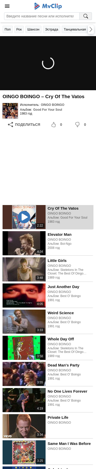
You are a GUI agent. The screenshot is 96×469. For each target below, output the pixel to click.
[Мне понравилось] (57, 124)
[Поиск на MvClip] (86, 16)
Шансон (33, 29)
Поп (8, 29)
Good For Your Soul (47, 109)
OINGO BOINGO (52, 105)
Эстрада (51, 29)
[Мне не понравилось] (81, 124)
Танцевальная (75, 29)
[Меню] (7, 6)
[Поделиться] (24, 124)
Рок (19, 29)
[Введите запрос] (42, 16)
